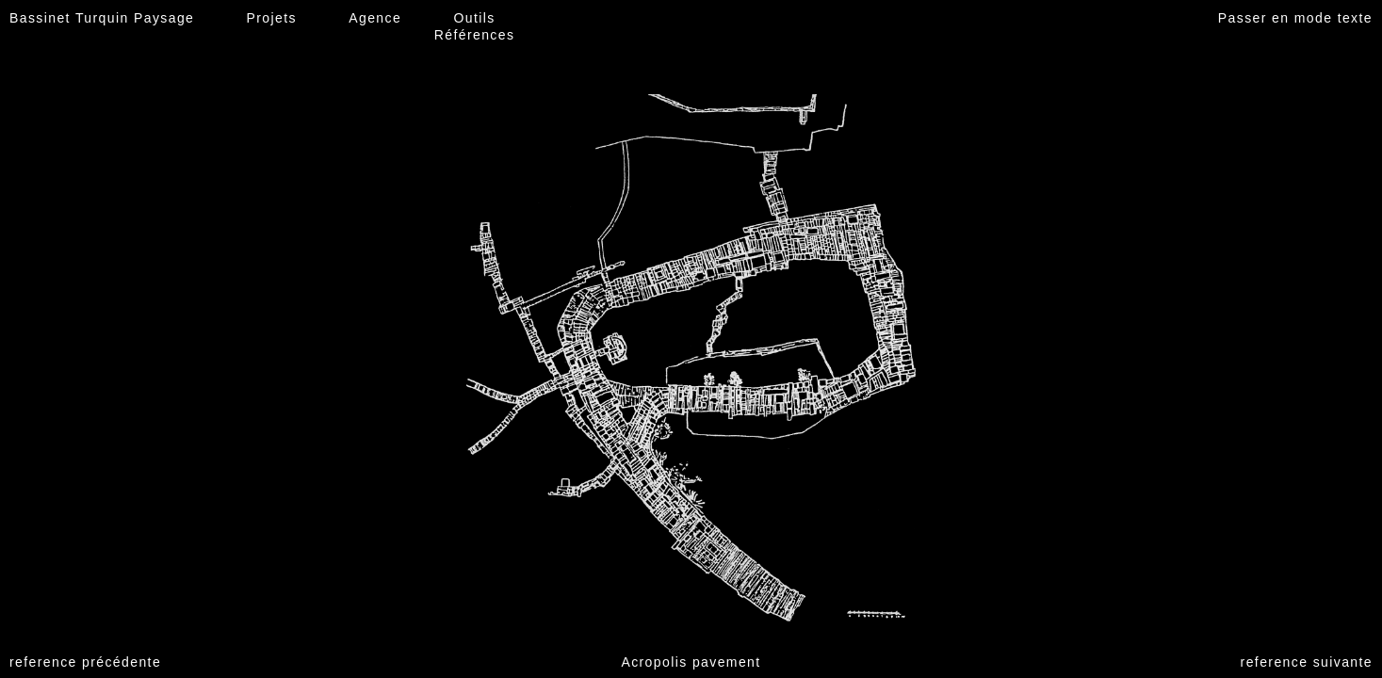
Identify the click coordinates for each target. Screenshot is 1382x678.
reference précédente (85, 662)
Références (474, 34)
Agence (375, 17)
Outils (474, 17)
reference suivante (1307, 662)
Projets (272, 17)
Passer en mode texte (1295, 17)
